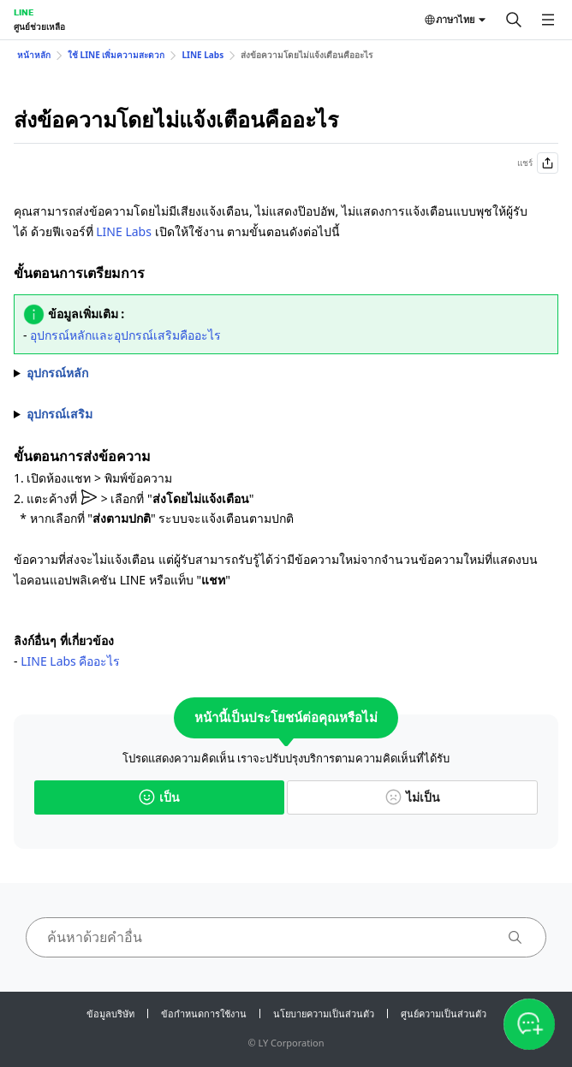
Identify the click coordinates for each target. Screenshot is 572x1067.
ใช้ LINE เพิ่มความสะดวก (116, 55)
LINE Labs (202, 55)
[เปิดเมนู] (548, 20)
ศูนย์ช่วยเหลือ (39, 27)
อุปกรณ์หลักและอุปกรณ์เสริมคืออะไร (125, 335)
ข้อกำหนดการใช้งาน (204, 1013)
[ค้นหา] (514, 20)
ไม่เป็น (412, 797)
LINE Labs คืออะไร (70, 661)
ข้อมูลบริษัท (110, 1013)
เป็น (159, 797)
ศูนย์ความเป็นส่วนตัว (443, 1013)
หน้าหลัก (34, 55)
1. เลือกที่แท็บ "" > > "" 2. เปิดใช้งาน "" (286, 373)
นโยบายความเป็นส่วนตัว (323, 1013)
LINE (23, 12)
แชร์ (537, 163)
